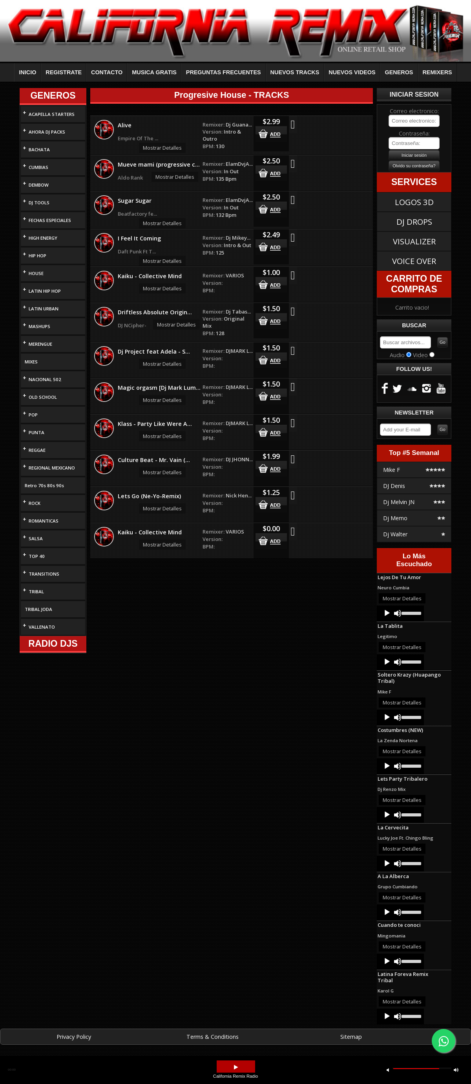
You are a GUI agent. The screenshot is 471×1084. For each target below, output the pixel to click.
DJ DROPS (414, 221)
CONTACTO (106, 72)
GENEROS (399, 72)
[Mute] (398, 613)
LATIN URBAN (43, 309)
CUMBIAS (38, 167)
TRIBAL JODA (38, 609)
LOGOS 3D (414, 201)
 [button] (388, 1069)
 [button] (236, 1067)
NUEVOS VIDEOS (352, 72)
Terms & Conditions (212, 1036)
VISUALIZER (414, 241)
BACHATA (39, 149)
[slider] (411, 612)
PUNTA (36, 432)
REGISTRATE (64, 72)
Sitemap (351, 1036)
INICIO (27, 72)
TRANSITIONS (44, 574)
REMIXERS (437, 72)
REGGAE (37, 450)
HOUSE (36, 273)
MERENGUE (40, 344)
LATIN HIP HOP (45, 291)
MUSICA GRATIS (154, 72)
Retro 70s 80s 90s (44, 485)
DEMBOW (39, 185)
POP (33, 415)
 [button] (456, 1069)
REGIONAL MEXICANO (52, 468)
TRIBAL (36, 591)
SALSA (36, 538)
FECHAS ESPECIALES (50, 220)
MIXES (31, 362)
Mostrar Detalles (162, 147)
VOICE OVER (414, 260)
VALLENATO (42, 627)
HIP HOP (37, 256)
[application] (400, 613)
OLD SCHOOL (43, 397)
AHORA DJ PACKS (47, 132)
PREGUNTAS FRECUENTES (223, 72)
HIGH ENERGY (43, 238)
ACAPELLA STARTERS (52, 114)
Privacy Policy (74, 1036)
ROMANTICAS (43, 521)
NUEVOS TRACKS (294, 72)
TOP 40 (37, 556)
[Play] (387, 613)
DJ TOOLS (39, 202)
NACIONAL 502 (45, 379)
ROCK (34, 503)
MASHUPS (39, 326)
